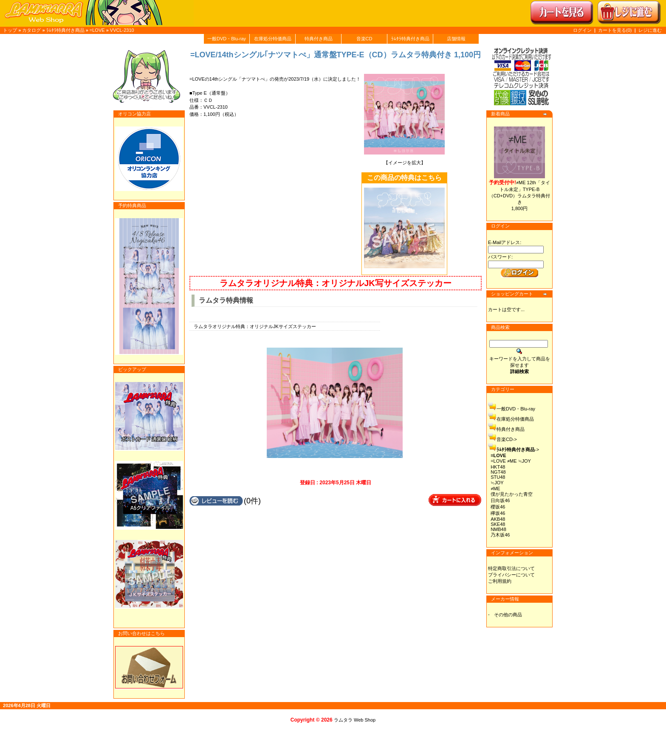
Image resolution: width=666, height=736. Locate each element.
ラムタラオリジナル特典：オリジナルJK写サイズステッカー (336, 283)
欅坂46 (498, 513)
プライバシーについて (511, 574)
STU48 (498, 477)
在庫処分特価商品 (272, 38)
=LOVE (97, 30)
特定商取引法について (511, 568)
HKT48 (498, 466)
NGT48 (498, 472)
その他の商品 (508, 614)
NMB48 (498, 529)
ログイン (582, 30)
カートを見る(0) (615, 30)
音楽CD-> (507, 439)
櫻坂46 (498, 506)
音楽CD (364, 38)
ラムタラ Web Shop (354, 719)
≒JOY (497, 482)
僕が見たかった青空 (512, 494)
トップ (10, 30)
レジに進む (650, 30)
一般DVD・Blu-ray (226, 38)
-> (518, 449)
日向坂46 (500, 500)
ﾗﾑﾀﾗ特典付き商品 (65, 30)
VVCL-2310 (122, 30)
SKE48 (498, 524)
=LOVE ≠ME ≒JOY (511, 461)
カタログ (31, 30)
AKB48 (498, 519)
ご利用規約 (499, 581)
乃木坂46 (500, 534)
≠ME (495, 488)
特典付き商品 (319, 38)
